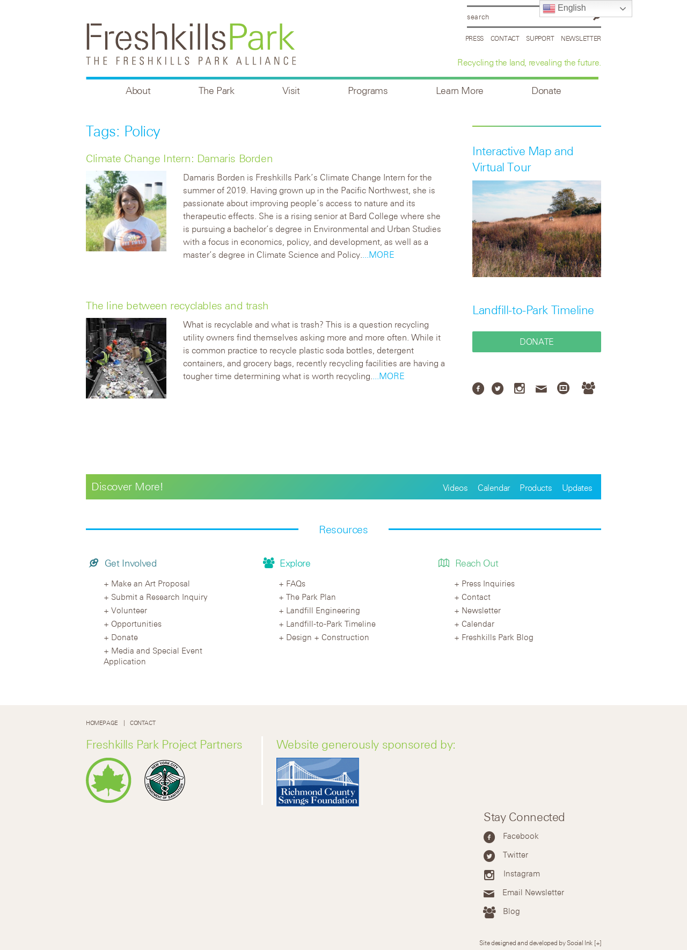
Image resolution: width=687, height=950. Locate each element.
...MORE (378, 254)
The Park (217, 90)
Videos (455, 487)
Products (536, 487)
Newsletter (581, 38)
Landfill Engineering (323, 610)
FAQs (295, 583)
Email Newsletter (533, 892)
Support (540, 38)
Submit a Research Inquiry (159, 596)
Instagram (521, 873)
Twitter (515, 854)
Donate (546, 90)
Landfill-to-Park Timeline (533, 310)
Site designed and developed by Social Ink (536, 942)
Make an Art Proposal (150, 583)
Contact (505, 38)
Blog (511, 911)
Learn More (460, 90)
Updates (577, 487)
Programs (368, 90)
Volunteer (129, 610)
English (564, 8)
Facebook (521, 835)
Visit (291, 90)
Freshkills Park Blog (497, 637)
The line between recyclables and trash (177, 305)
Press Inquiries (488, 583)
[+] (597, 942)
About (138, 90)
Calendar (494, 487)
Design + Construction (327, 637)
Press (474, 38)
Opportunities (136, 623)
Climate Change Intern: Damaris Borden (179, 158)
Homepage (102, 723)
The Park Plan (311, 596)
